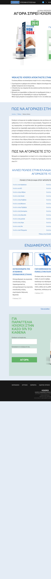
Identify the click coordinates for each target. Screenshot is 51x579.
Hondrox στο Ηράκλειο (19, 185)
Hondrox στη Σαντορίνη (20, 211)
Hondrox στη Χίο (18, 226)
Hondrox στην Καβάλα (19, 200)
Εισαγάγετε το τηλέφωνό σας (21, 346)
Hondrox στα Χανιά (18, 196)
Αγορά (24, 359)
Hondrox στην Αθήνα (19, 192)
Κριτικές (25, 385)
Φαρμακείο (15, 385)
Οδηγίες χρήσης (44, 385)
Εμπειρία (33, 385)
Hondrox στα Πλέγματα (20, 230)
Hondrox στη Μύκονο (19, 204)
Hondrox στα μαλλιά (19, 219)
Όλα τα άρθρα (45, 309)
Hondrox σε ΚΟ (17, 188)
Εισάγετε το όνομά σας (19, 337)
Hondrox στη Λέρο (18, 222)
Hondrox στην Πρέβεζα (20, 207)
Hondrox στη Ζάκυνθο (19, 215)
